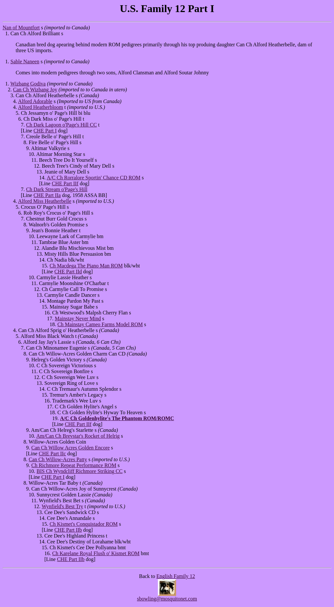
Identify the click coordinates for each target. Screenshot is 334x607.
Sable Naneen (24, 61)
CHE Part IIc (52, 453)
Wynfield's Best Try (62, 506)
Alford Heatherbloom (40, 107)
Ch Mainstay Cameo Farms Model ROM (100, 324)
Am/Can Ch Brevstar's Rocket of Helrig (78, 436)
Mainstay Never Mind (78, 318)
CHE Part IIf (65, 183)
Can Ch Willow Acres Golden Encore (70, 447)
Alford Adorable (35, 101)
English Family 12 (176, 576)
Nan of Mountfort (21, 27)
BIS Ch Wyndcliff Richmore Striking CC (80, 471)
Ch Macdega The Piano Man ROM (86, 265)
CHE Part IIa (47, 195)
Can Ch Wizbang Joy (35, 89)
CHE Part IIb (68, 530)
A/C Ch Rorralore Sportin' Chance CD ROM (93, 177)
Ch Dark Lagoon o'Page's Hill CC (61, 125)
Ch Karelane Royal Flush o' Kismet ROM (96, 553)
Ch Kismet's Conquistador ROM (84, 524)
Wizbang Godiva (28, 83)
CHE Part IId (68, 271)
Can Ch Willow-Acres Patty (58, 459)
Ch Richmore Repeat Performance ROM (73, 465)
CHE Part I (45, 130)
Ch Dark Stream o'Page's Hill (56, 189)
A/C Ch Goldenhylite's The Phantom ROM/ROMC (117, 418)
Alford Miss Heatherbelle (44, 201)
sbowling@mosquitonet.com (167, 598)
